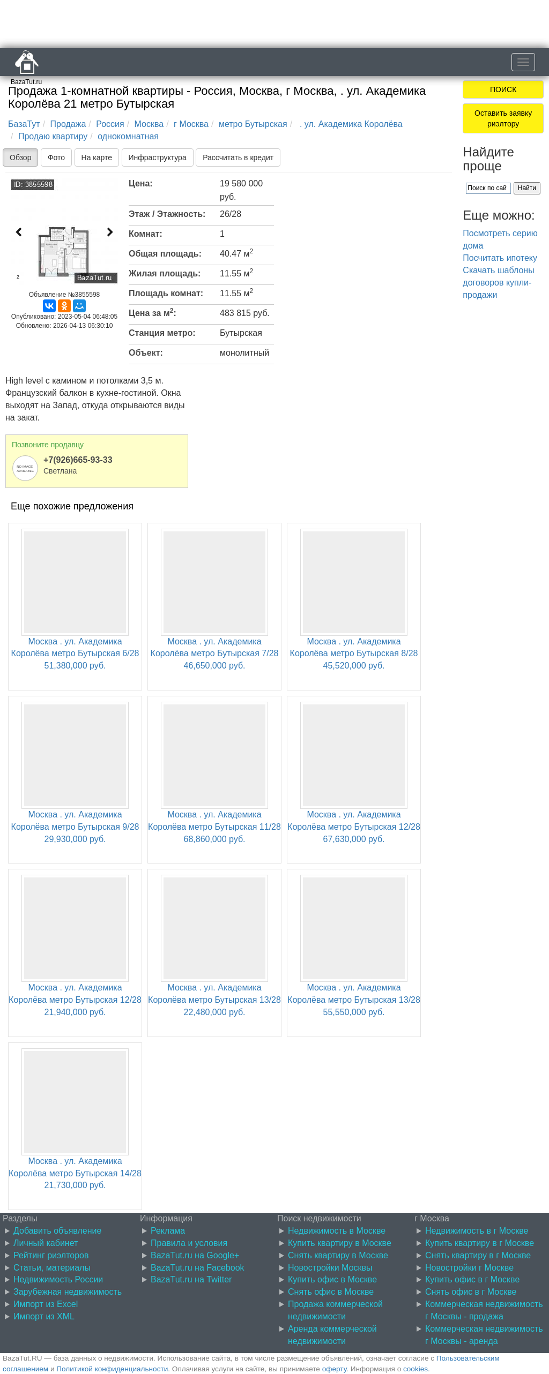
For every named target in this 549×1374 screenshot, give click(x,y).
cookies (415, 1369)
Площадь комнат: (166, 293)
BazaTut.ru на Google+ (195, 1255)
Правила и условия (189, 1243)
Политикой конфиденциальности (112, 1369)
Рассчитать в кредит (238, 157)
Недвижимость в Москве (336, 1230)
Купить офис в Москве (332, 1279)
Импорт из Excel (45, 1304)
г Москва (191, 124)
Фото (56, 157)
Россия (110, 124)
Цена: (141, 183)
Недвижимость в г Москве (476, 1230)
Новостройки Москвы (330, 1267)
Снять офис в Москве (331, 1291)
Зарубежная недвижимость (67, 1291)
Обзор (20, 157)
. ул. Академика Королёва (350, 124)
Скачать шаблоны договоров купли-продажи (498, 282)
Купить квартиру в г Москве (479, 1243)
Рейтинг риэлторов (51, 1255)
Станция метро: (162, 332)
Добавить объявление (57, 1230)
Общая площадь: (165, 253)
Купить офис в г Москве (472, 1279)
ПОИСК (503, 89)
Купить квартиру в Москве (339, 1243)
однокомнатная (128, 136)
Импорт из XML (44, 1316)
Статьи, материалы (52, 1267)
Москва (149, 124)
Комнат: (145, 233)
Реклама (168, 1230)
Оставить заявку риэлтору (503, 118)
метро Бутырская (253, 124)
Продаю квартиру (52, 136)
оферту (334, 1369)
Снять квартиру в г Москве (478, 1255)
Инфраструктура (158, 157)
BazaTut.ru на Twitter (191, 1279)
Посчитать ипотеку (500, 257)
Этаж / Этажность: (167, 214)
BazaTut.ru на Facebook (197, 1267)
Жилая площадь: (165, 273)
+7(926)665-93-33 (78, 459)
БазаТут (24, 124)
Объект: (146, 352)
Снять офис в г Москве (470, 1291)
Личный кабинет (45, 1243)
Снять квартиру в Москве (338, 1255)
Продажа (68, 124)
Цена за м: (152, 312)
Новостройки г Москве (469, 1267)
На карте (97, 157)
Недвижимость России (58, 1279)
